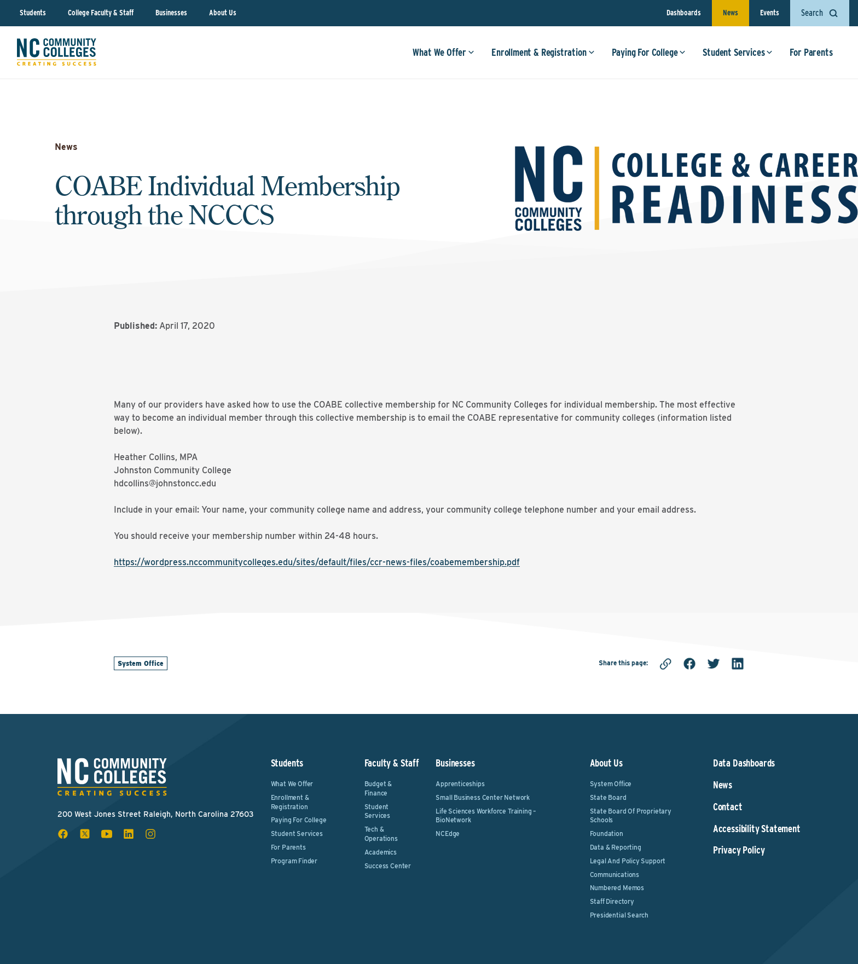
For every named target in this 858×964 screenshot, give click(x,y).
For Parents (810, 53)
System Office (141, 663)
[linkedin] (737, 663)
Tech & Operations (381, 834)
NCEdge (448, 833)
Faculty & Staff (391, 763)
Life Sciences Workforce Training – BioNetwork (486, 815)
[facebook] (689, 663)
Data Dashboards (744, 763)
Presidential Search (619, 915)
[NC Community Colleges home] (57, 53)
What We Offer (443, 53)
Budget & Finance (378, 788)
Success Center (387, 866)
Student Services (737, 53)
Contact (728, 807)
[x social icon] (84, 833)
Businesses (171, 12)
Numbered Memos (617, 888)
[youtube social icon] (106, 833)
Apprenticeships (460, 784)
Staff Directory (612, 901)
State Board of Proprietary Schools (630, 815)
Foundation (606, 833)
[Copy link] (665, 663)
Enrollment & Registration (542, 53)
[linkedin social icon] (128, 833)
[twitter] (713, 663)
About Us (222, 12)
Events (769, 12)
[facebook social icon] (62, 833)
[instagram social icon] (150, 833)
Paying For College (647, 53)
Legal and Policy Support (628, 861)
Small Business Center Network (483, 797)
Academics (380, 852)
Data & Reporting (615, 847)
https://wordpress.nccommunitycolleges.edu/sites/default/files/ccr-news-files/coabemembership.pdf (317, 562)
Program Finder (294, 861)
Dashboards (683, 12)
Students (33, 12)
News (730, 12)
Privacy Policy (738, 850)
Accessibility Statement (757, 828)
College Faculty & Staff (101, 12)
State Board (608, 797)
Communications (614, 874)
